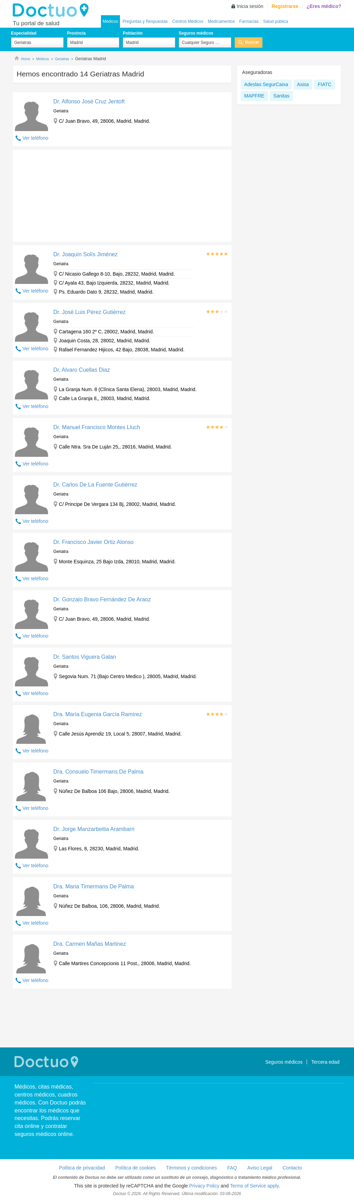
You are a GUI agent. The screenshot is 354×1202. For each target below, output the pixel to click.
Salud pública (275, 21)
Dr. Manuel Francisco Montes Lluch (96, 427)
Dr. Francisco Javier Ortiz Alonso (93, 542)
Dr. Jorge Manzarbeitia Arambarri (93, 829)
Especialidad (23, 33)
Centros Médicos (187, 21)
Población (132, 33)
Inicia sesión (250, 6)
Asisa (303, 84)
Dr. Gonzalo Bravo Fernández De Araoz (102, 599)
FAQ (232, 1168)
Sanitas (281, 96)
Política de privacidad (82, 1168)
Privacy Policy (204, 1186)
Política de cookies (135, 1168)
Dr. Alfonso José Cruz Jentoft (88, 101)
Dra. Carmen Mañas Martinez (89, 944)
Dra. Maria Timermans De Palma (93, 886)
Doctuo (52, 10)
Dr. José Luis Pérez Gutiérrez (89, 312)
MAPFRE (254, 96)
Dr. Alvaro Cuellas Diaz (81, 370)
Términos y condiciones (191, 1168)
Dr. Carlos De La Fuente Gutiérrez (95, 485)
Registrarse (285, 6)
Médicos (110, 21)
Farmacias (249, 21)
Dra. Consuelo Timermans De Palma (98, 772)
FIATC (324, 84)
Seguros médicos (196, 33)
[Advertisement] (66, 194)
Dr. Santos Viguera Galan (84, 657)
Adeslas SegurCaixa (266, 84)
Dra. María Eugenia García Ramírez (97, 714)
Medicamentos (221, 21)
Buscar (252, 42)
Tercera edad (325, 1062)
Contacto (292, 1168)
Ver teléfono (35, 138)
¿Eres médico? (324, 6)
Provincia (76, 33)
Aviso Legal (259, 1168)
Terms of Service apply (254, 1186)
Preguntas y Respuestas (145, 21)
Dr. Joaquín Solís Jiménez (85, 254)
